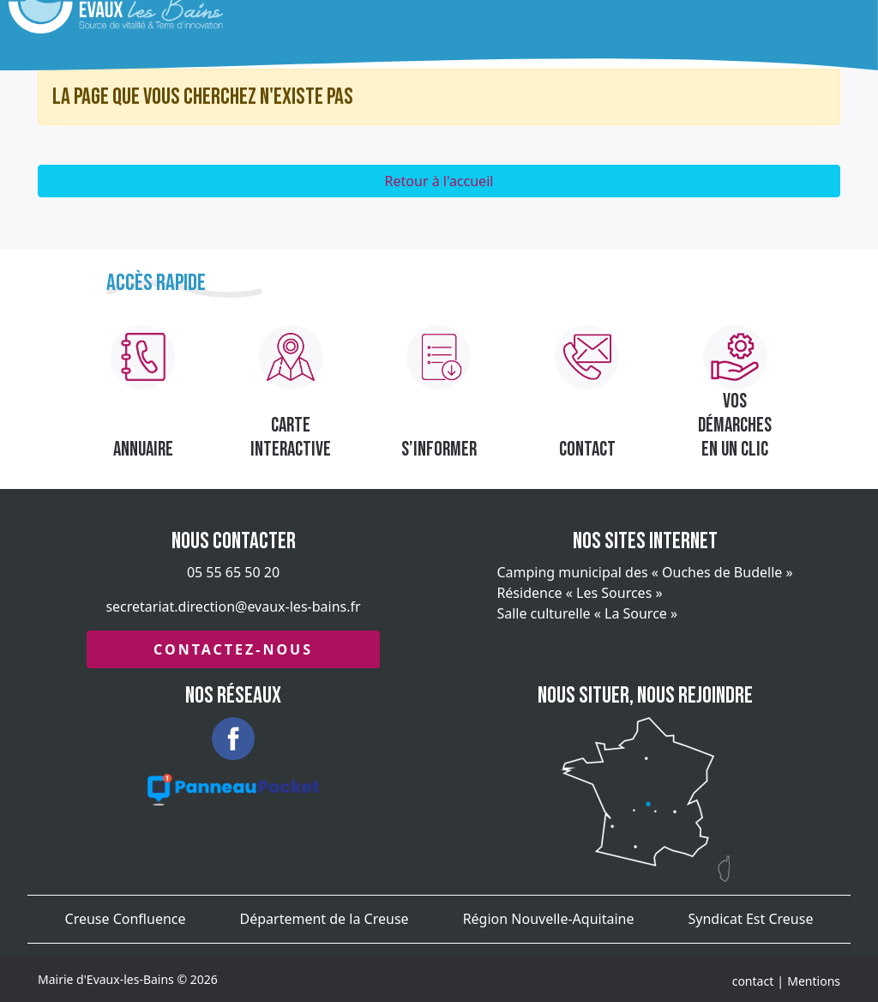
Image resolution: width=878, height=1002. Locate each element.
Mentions (813, 981)
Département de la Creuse (324, 918)
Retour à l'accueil (439, 181)
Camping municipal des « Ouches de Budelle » (644, 572)
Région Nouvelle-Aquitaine (548, 918)
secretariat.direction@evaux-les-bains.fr (232, 606)
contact (753, 981)
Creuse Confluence (125, 918)
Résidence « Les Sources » (579, 592)
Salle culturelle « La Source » (586, 613)
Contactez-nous (233, 649)
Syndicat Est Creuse (751, 918)
